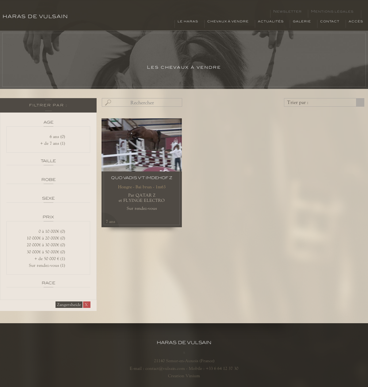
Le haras (188, 21)
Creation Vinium (184, 375)
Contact (329, 21)
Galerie (302, 21)
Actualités (271, 21)
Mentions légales (332, 11)
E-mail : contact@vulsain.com (157, 368)
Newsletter (287, 11)
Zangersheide (69, 304)
